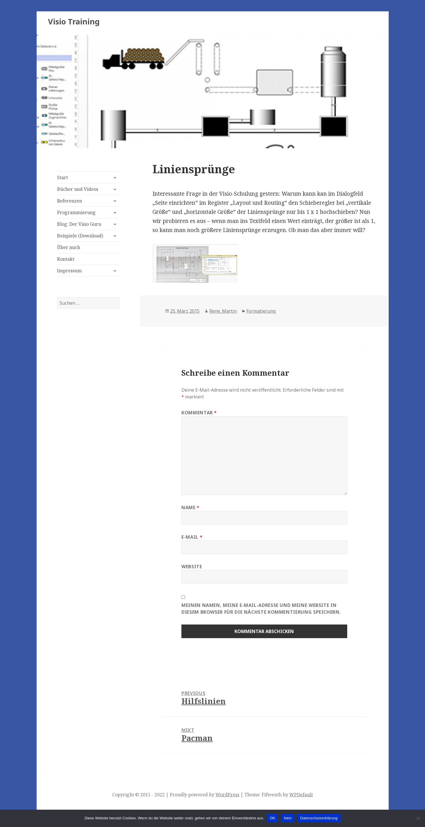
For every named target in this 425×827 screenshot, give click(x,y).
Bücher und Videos (77, 189)
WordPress (227, 795)
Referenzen (69, 201)
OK (272, 818)
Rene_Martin (223, 311)
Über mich (68, 247)
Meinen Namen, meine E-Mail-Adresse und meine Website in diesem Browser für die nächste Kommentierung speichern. (261, 608)
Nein (288, 818)
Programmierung (76, 212)
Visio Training (74, 21)
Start (62, 177)
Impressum (69, 271)
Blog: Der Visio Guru (79, 224)
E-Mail (191, 537)
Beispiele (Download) (80, 236)
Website (191, 566)
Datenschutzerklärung (318, 818)
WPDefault (301, 795)
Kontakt (65, 259)
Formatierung (261, 311)
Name (190, 507)
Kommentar (199, 413)
